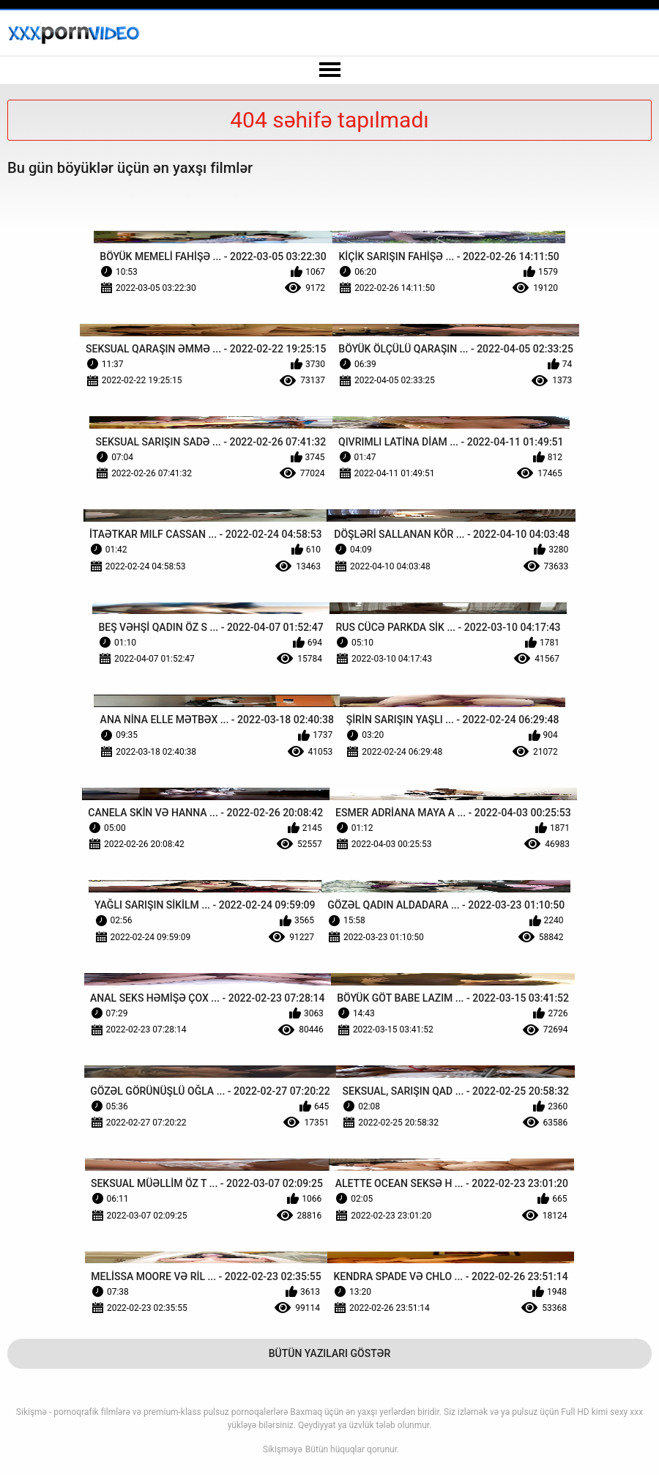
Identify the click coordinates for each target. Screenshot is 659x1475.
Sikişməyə (282, 1449)
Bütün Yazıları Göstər (330, 1353)
